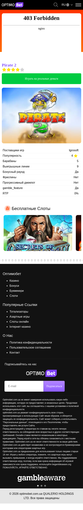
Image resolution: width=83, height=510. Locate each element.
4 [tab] (9, 260)
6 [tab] (15, 260)
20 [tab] (60, 260)
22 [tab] (67, 260)
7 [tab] (18, 260)
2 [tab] (2, 260)
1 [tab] (37, 485)
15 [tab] (44, 260)
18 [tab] (54, 260)
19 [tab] (57, 260)
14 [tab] (41, 260)
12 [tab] (35, 260)
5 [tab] (12, 260)
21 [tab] (64, 260)
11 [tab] (31, 260)
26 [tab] (80, 260)
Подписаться (54, 386)
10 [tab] (28, 260)
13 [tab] (38, 260)
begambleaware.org (61, 464)
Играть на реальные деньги (41, 78)
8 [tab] (22, 260)
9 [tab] (25, 260)
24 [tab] (73, 260)
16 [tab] (48, 260)
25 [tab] (77, 260)
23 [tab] (70, 260)
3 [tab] (5, 260)
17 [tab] (51, 260)
